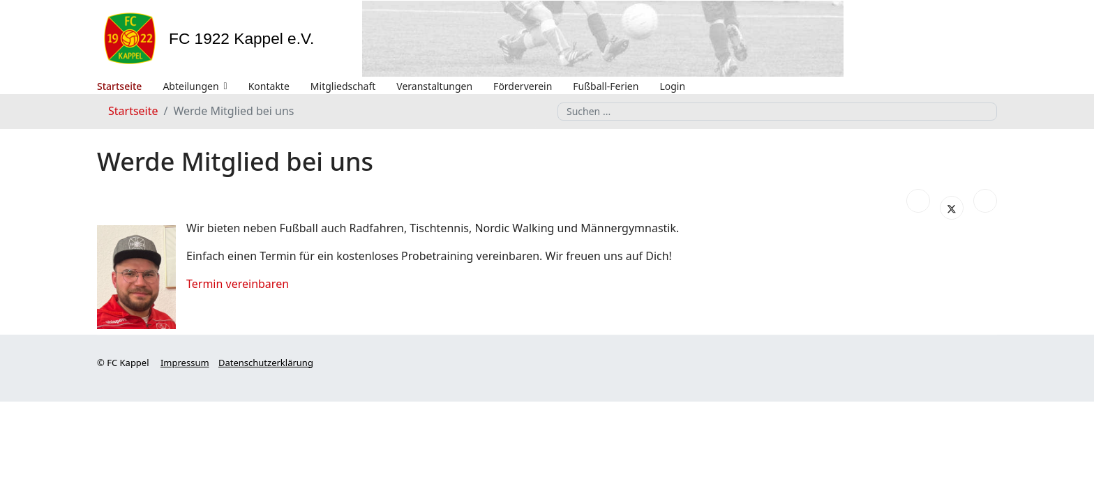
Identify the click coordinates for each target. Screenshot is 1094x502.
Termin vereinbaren (237, 283)
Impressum (184, 362)
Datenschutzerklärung (265, 362)
